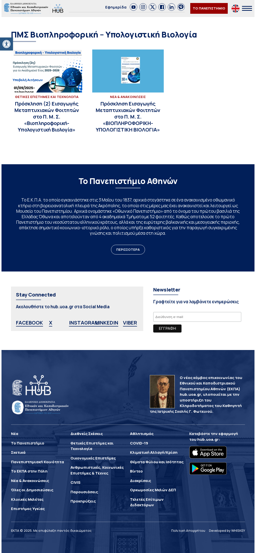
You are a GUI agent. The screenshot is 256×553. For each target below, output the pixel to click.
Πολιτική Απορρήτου (188, 530)
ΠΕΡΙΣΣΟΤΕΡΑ (128, 249)
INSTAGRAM (84, 322)
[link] (133, 7)
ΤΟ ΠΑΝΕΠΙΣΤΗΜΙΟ (209, 8)
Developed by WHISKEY (227, 530)
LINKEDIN (107, 322)
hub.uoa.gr (208, 439)
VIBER (130, 322)
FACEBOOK (29, 322)
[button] (6, 44)
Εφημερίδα (115, 7)
